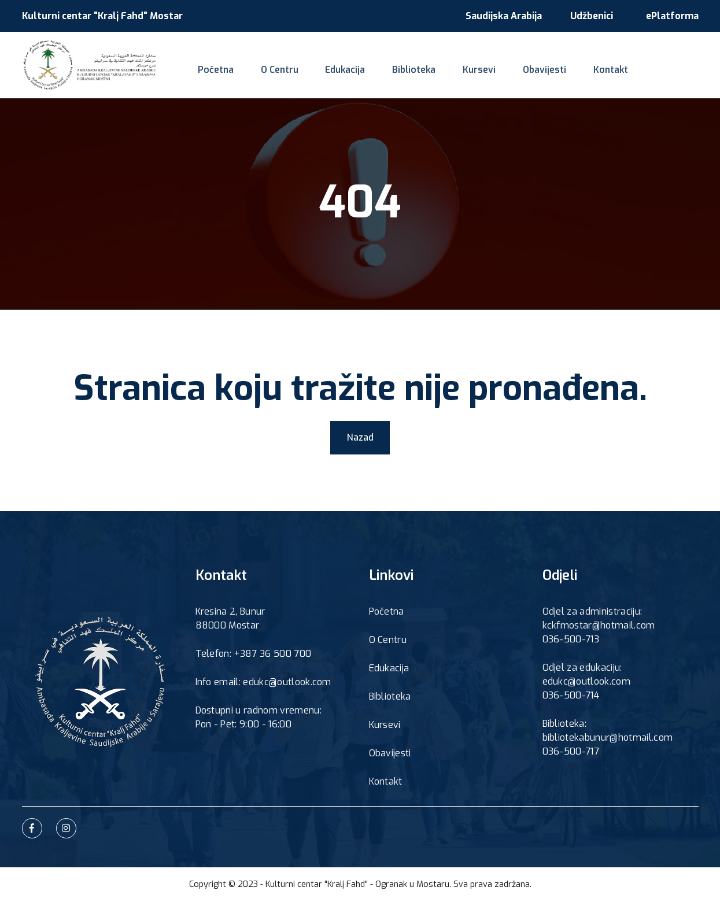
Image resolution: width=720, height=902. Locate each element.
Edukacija (339, 72)
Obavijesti (529, 72)
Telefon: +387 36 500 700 (253, 655)
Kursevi (467, 72)
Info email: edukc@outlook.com (263, 683)
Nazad (360, 437)
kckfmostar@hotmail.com (598, 626)
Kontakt (593, 72)
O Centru (275, 72)
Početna (213, 72)
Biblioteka (405, 72)
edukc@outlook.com (586, 683)
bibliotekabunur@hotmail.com (607, 739)
